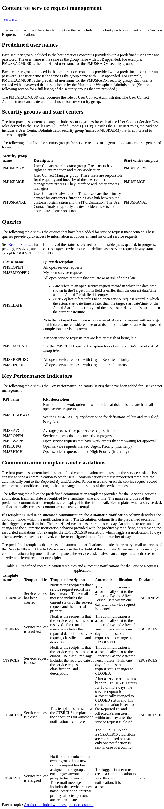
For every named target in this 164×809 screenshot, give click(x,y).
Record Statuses (20, 244)
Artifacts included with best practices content (58, 805)
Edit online (10, 20)
